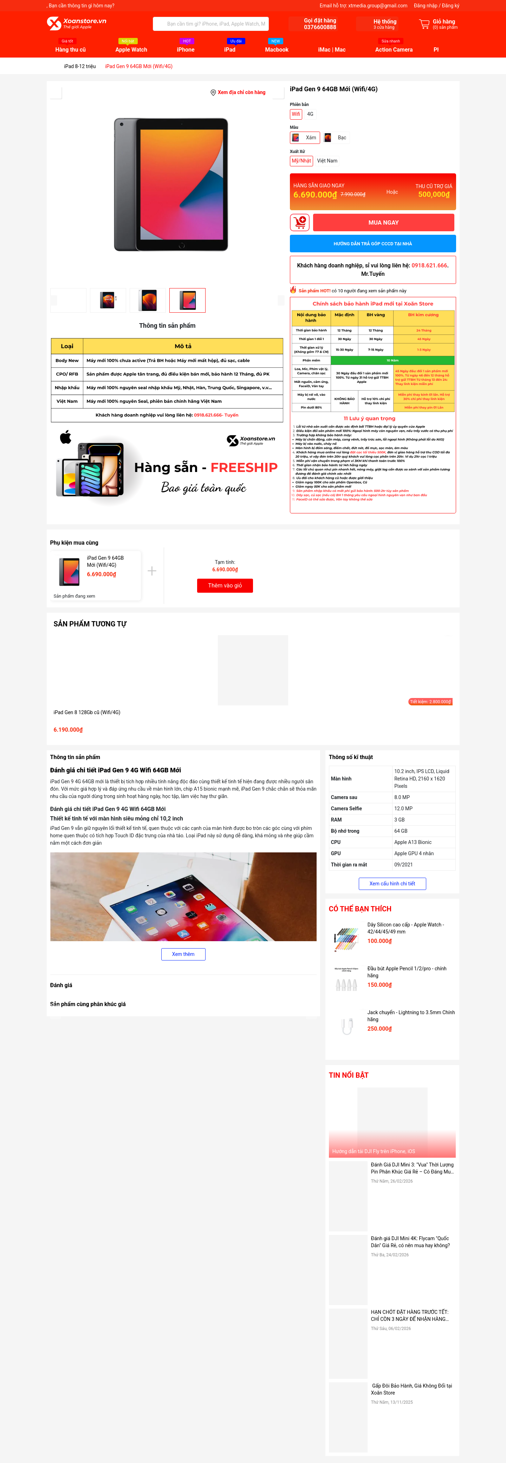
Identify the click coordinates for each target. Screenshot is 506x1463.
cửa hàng (384, 27)
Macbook (277, 50)
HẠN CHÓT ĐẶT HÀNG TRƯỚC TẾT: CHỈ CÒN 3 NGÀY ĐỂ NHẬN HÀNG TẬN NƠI (410, 1316)
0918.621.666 (429, 265)
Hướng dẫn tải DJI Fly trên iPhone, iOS (373, 1151)
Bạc (342, 137)
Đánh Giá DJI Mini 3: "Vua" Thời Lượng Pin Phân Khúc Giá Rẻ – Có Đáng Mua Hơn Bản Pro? (412, 1168)
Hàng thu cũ (71, 50)
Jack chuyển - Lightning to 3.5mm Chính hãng (411, 1016)
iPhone (185, 50)
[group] (167, 185)
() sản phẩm (445, 27)
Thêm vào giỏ (225, 585)
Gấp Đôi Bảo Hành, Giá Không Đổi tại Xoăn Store (411, 1389)
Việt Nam (327, 161)
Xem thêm (183, 954)
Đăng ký (451, 5)
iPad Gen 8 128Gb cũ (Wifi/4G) (87, 712)
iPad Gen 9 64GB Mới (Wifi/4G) (105, 561)
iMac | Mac (332, 50)
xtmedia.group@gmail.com (377, 5)
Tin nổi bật (349, 1075)
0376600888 (320, 27)
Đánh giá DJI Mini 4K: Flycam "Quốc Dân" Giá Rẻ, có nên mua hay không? (410, 1242)
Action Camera (394, 50)
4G (310, 114)
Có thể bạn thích (360, 909)
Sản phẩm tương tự (90, 624)
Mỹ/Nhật (301, 161)
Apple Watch (131, 50)
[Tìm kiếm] (160, 24)
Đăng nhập (425, 5)
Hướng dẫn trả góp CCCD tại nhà (373, 243)
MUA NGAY (384, 222)
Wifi (296, 114)
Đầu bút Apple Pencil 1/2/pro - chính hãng (407, 972)
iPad (229, 50)
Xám (311, 137)
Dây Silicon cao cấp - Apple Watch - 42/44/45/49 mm (406, 928)
